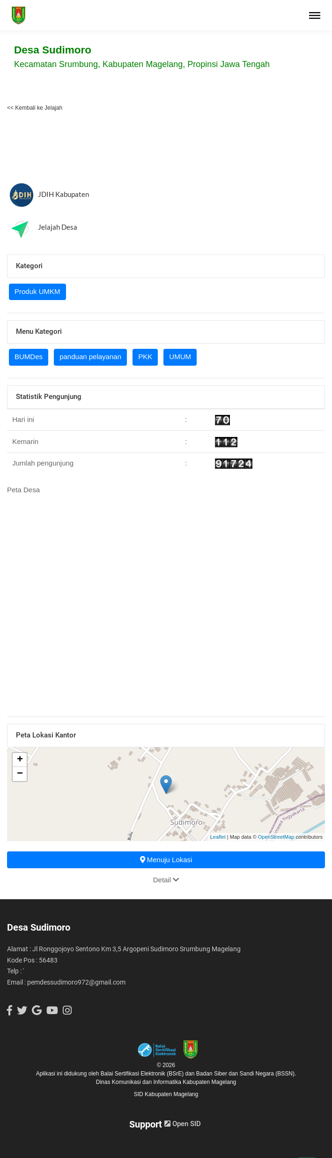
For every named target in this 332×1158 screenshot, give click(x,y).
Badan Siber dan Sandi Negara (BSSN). (246, 1073)
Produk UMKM (37, 291)
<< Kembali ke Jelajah (34, 108)
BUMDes (29, 357)
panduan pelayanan (90, 357)
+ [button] (20, 760)
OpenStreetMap (276, 837)
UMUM (180, 357)
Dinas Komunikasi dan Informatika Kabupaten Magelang (166, 1082)
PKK (145, 357)
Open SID (182, 1124)
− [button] (20, 774)
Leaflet (218, 837)
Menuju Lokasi (166, 860)
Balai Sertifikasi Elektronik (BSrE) (143, 1073)
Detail (166, 880)
